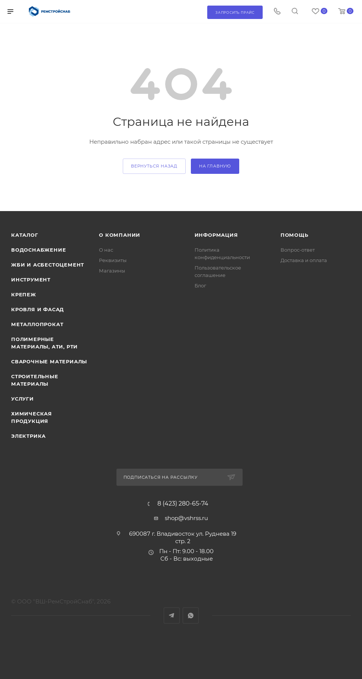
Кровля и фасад (37, 309)
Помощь (294, 235)
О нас (106, 250)
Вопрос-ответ (298, 250)
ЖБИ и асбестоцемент (47, 265)
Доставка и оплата (304, 260)
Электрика (28, 436)
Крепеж (23, 294)
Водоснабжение (38, 250)
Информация (216, 235)
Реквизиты (112, 260)
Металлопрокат (37, 324)
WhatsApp (191, 616)
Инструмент (31, 280)
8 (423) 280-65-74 (182, 504)
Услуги (22, 399)
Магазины (112, 271)
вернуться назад (154, 166)
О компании (119, 235)
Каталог (24, 235)
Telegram (172, 616)
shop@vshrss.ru (186, 518)
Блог (200, 286)
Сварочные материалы (49, 361)
